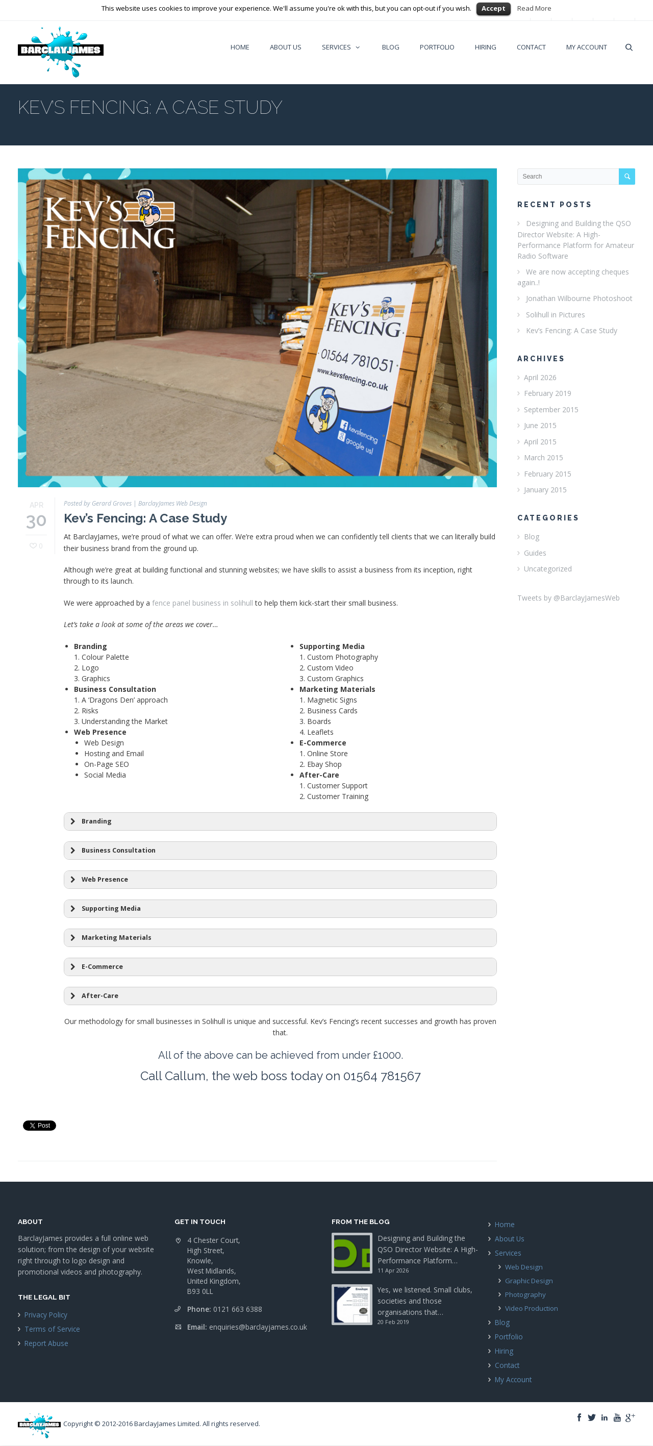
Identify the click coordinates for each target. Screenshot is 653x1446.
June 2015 (540, 425)
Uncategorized (548, 569)
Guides (535, 553)
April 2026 (540, 377)
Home (505, 1224)
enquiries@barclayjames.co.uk (258, 1327)
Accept (494, 8)
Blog (531, 536)
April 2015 (540, 441)
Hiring (504, 1351)
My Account (513, 1379)
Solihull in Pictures (555, 314)
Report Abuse (46, 1343)
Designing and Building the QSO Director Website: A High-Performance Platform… (428, 1249)
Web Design (524, 1267)
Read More (534, 8)
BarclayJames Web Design (172, 503)
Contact (507, 1365)
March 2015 (543, 457)
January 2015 (545, 489)
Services (508, 1253)
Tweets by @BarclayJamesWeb (568, 598)
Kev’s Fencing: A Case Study (145, 518)
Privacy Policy (45, 1314)
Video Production (531, 1308)
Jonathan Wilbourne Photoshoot (579, 298)
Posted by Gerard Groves (98, 503)
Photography (525, 1294)
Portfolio (509, 1336)
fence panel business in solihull (202, 603)
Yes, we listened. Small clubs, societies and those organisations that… (425, 1301)
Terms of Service (52, 1329)
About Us (509, 1238)
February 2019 (547, 393)
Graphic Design (529, 1280)
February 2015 (547, 474)
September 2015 (551, 409)
